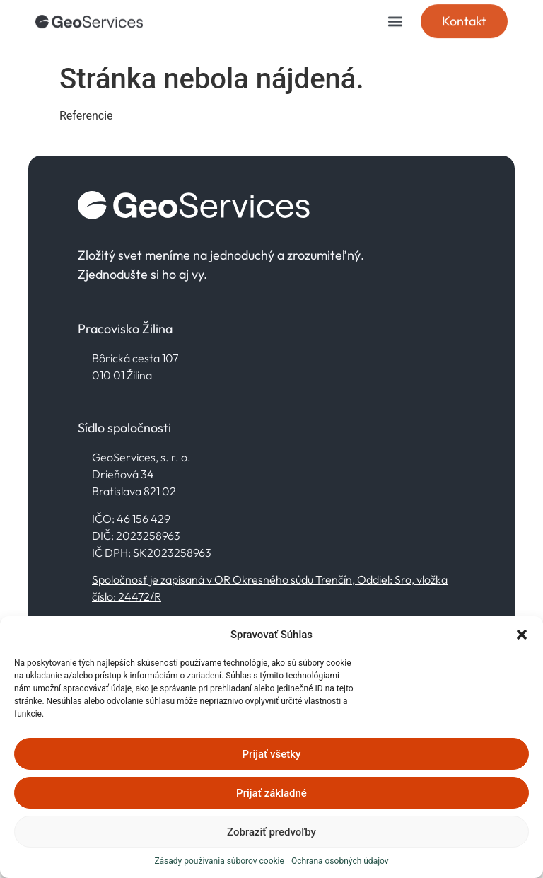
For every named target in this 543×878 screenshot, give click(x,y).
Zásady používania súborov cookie (219, 861)
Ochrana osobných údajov (340, 861)
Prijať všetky (272, 754)
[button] (522, 635)
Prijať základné (271, 793)
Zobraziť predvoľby (271, 832)
